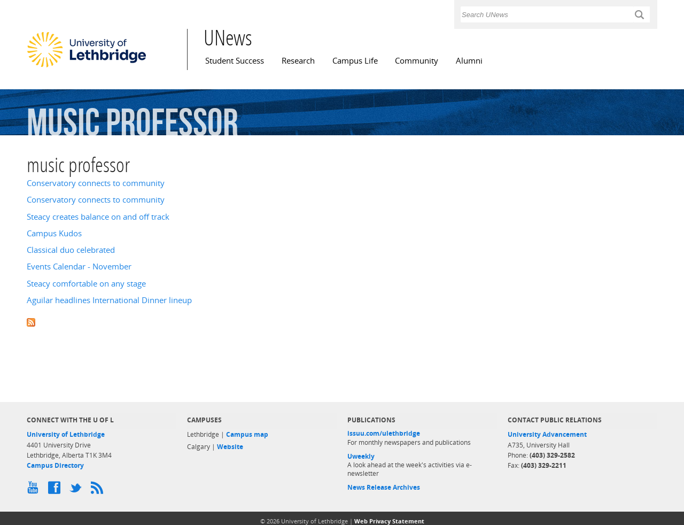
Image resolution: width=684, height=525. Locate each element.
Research (298, 60)
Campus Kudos (54, 233)
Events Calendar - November (79, 266)
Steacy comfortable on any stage (86, 283)
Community (416, 60)
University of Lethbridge (66, 434)
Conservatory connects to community (96, 183)
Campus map (247, 434)
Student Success (234, 60)
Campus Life (355, 60)
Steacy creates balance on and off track (98, 216)
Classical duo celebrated (71, 250)
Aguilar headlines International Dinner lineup (109, 300)
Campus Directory (55, 465)
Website (230, 447)
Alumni (469, 60)
